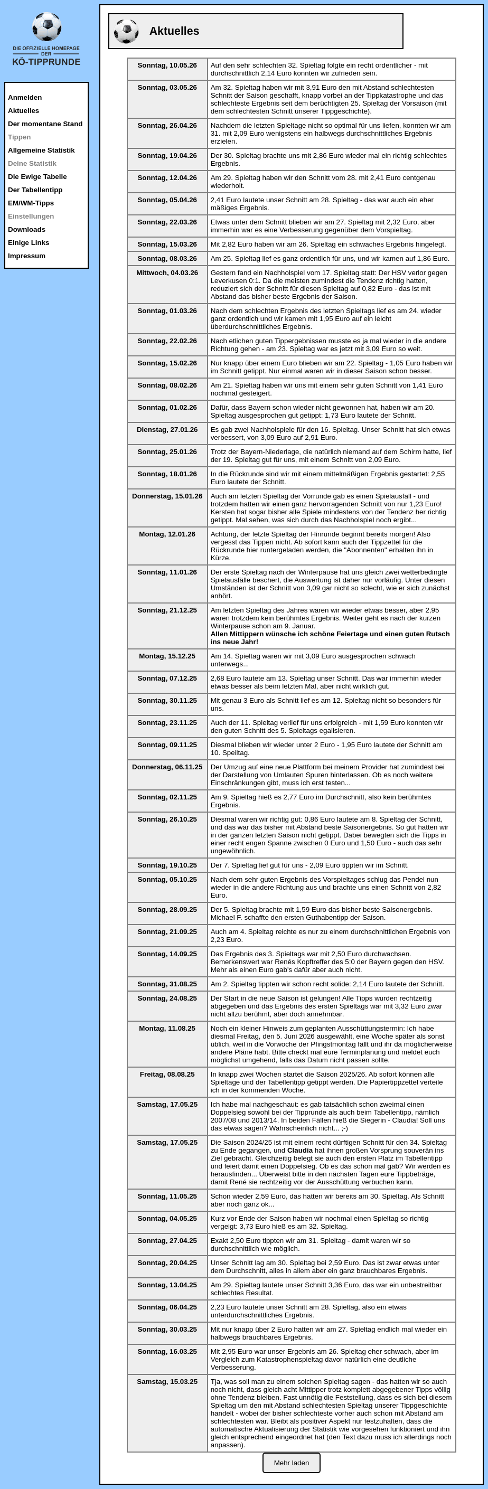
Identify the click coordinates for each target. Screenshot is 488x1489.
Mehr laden (291, 1463)
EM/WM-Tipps (31, 203)
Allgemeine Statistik (41, 150)
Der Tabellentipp (35, 190)
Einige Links (29, 243)
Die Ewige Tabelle (37, 177)
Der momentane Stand (45, 124)
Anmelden (25, 97)
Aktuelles (23, 111)
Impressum (26, 256)
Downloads (26, 229)
